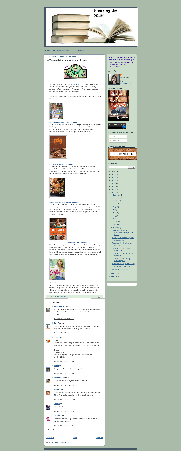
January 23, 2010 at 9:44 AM (64, 373)
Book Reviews (80, 50)
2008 (113, 276)
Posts (113, 137)
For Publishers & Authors (62, 50)
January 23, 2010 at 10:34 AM (64, 385)
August (115, 207)
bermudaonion (59, 378)
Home (47, 50)
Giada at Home (54, 283)
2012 (113, 186)
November (117, 198)
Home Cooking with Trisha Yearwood (63, 122)
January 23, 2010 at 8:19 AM (64, 319)
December (117, 195)
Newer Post (50, 438)
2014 (113, 180)
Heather (57, 404)
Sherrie (56, 337)
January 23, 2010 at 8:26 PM (64, 425)
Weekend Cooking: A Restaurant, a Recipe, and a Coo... (123, 233)
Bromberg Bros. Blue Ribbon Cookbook (64, 202)
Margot (56, 389)
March (115, 222)
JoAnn (56, 366)
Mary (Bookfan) (59, 306)
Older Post (99, 438)
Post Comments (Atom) (63, 442)
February (116, 225)
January (116, 228)
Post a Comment (54, 430)
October (116, 201)
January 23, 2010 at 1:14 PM (64, 411)
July (114, 210)
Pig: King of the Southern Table (61, 164)
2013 (113, 183)
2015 (113, 177)
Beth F (56, 323)
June (115, 213)
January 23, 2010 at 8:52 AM (64, 333)
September (117, 204)
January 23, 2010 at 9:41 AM (64, 361)
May (114, 216)
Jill (124, 75)
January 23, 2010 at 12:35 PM (64, 399)
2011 (113, 189)
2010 (113, 192)
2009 (113, 274)
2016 (113, 174)
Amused (57, 416)
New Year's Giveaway (120, 269)
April (115, 219)
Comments (114, 141)
